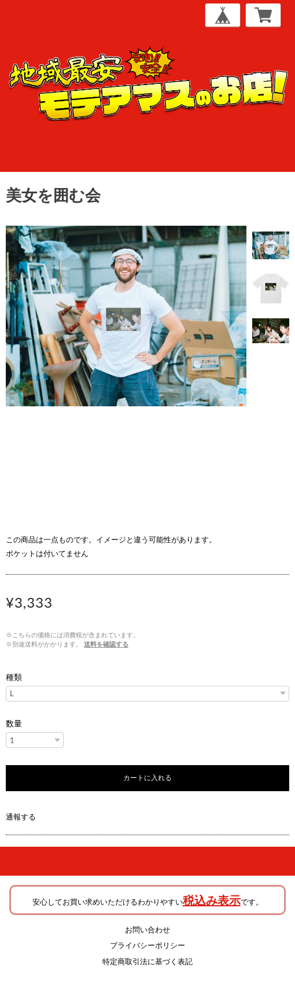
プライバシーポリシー (147, 945)
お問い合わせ (147, 929)
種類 (14, 677)
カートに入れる (147, 778)
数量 (14, 723)
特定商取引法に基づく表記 (147, 961)
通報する (21, 816)
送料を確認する (106, 644)
